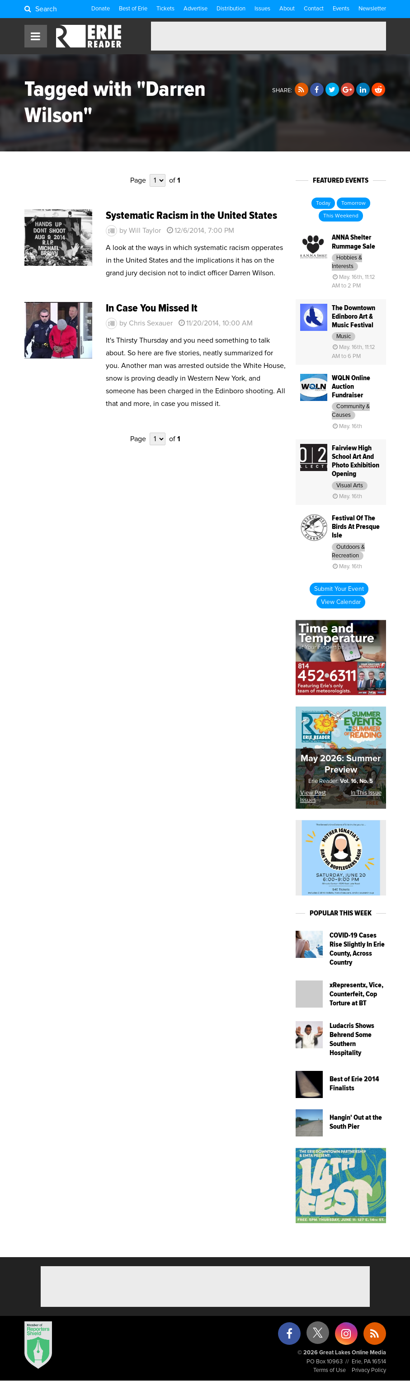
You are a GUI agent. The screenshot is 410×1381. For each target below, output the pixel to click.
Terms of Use (329, 1370)
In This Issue (366, 793)
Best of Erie (133, 9)
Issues (262, 9)
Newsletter (372, 9)
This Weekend (340, 216)
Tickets (165, 9)
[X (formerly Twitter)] (317, 1336)
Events (341, 9)
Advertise (195, 9)
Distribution (231, 9)
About (287, 9)
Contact (314, 9)
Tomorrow (353, 203)
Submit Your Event (339, 589)
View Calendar (341, 602)
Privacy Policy (369, 1370)
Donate (100, 9)
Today (323, 203)
